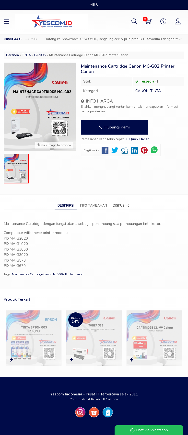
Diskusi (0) (121, 205)
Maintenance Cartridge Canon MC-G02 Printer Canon (47, 274)
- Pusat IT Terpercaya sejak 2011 (94, 394)
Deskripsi (66, 205)
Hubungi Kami (114, 127)
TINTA (155, 90)
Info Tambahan (93, 205)
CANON (142, 90)
